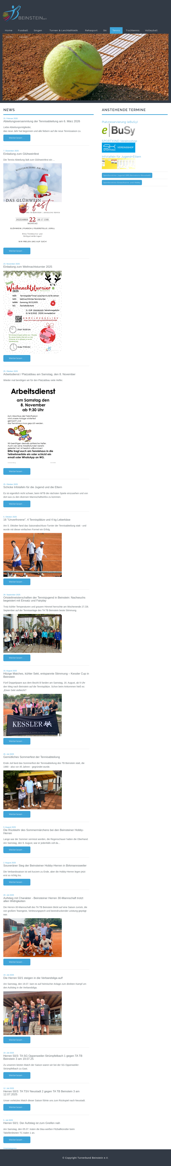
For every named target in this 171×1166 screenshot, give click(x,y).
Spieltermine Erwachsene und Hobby (122, 182)
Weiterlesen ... (17, 138)
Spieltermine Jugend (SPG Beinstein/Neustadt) (127, 175)
